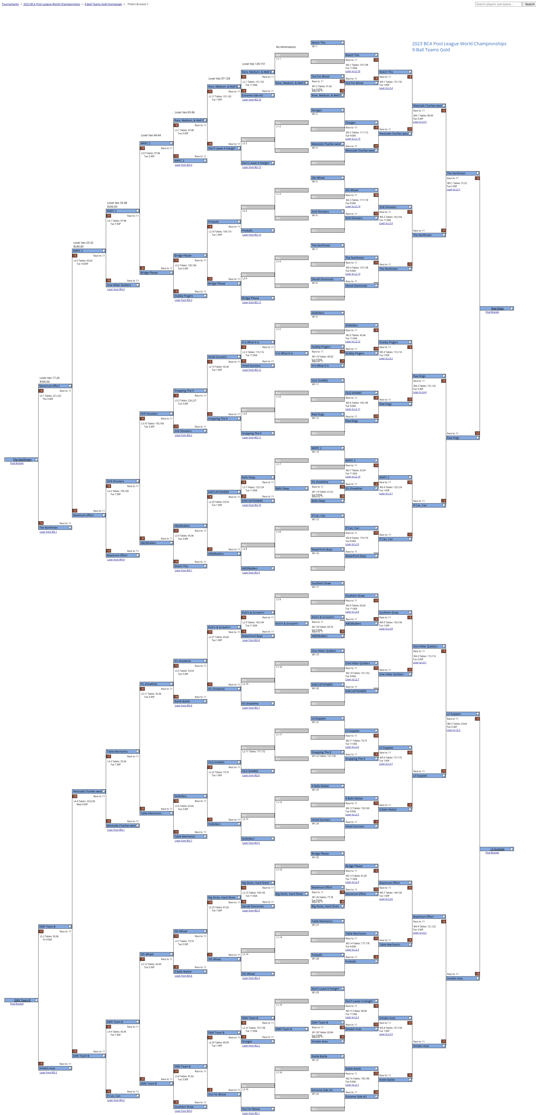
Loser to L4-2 (420, 932)
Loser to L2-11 (352, 409)
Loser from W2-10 (251, 505)
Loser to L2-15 (352, 138)
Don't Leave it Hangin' (325, 989)
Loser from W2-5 (251, 842)
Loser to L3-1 (386, 493)
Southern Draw (321, 583)
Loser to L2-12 (352, 341)
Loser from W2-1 (251, 1113)
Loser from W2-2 (251, 1045)
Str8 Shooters (320, 212)
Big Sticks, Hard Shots (325, 906)
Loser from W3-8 (183, 705)
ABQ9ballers (319, 636)
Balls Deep (318, 501)
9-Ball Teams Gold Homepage (103, 4)
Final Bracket (492, 312)
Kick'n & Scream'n (323, 617)
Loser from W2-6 (251, 775)
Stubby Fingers (321, 347)
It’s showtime (320, 482)
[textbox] (498, 4)
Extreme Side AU (322, 1090)
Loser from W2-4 (251, 910)
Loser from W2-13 (251, 302)
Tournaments (10, 4)
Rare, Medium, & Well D (327, 95)
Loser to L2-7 (352, 679)
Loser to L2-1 (352, 1084)
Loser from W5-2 (48, 1072)
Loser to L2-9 (352, 544)
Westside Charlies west (326, 144)
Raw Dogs (318, 414)
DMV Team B (320, 1022)
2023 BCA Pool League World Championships (51, 4)
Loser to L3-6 (386, 899)
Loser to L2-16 (352, 71)
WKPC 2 (317, 448)
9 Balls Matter (320, 786)
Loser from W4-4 (116, 559)
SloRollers (318, 313)
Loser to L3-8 (386, 628)
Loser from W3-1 (183, 570)
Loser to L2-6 (352, 747)
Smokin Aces (320, 1041)
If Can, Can (318, 516)
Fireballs (317, 955)
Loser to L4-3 (420, 121)
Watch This (319, 43)
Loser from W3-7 (183, 840)
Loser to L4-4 (420, 392)
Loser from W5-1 (48, 531)
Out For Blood (320, 76)
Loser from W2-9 (251, 572)
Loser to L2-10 (352, 476)
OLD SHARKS (320, 380)
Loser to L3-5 (386, 1034)
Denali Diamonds (323, 279)
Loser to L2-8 (352, 611)
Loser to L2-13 (352, 273)
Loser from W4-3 (116, 289)
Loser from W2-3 (251, 978)
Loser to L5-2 (453, 730)
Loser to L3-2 (386, 358)
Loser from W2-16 (251, 99)
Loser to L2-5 (352, 814)
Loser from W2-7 (251, 707)
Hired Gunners (321, 820)
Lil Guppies (319, 718)
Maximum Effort (322, 887)
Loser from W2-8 (251, 640)
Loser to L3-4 (386, 88)
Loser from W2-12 (251, 369)
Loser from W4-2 (116, 1100)
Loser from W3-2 (183, 435)
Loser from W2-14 (251, 234)
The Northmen (321, 245)
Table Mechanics (322, 921)
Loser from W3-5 (183, 1111)
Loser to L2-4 (352, 882)
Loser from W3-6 (183, 975)
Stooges (317, 110)
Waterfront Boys (322, 549)
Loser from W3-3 (183, 300)
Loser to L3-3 (386, 223)
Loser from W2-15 (251, 167)
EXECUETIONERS (322, 685)
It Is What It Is (320, 366)
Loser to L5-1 (453, 189)
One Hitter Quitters (324, 651)
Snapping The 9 (321, 752)
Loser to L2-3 (352, 949)
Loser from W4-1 (116, 829)
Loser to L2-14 (352, 206)
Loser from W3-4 (183, 164)
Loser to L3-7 (386, 763)
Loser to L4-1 (420, 662)
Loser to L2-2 (352, 1017)
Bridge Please (320, 854)
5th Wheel (318, 178)
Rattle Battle (319, 1056)
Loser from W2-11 (251, 437)
